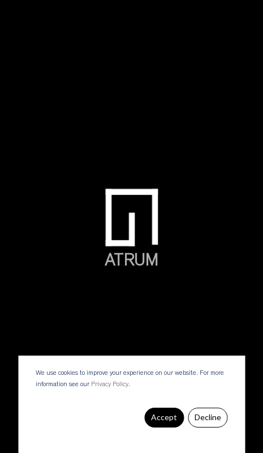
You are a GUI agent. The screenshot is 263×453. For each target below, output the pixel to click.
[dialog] (131, 404)
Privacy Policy (109, 384)
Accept (164, 417)
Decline (208, 417)
